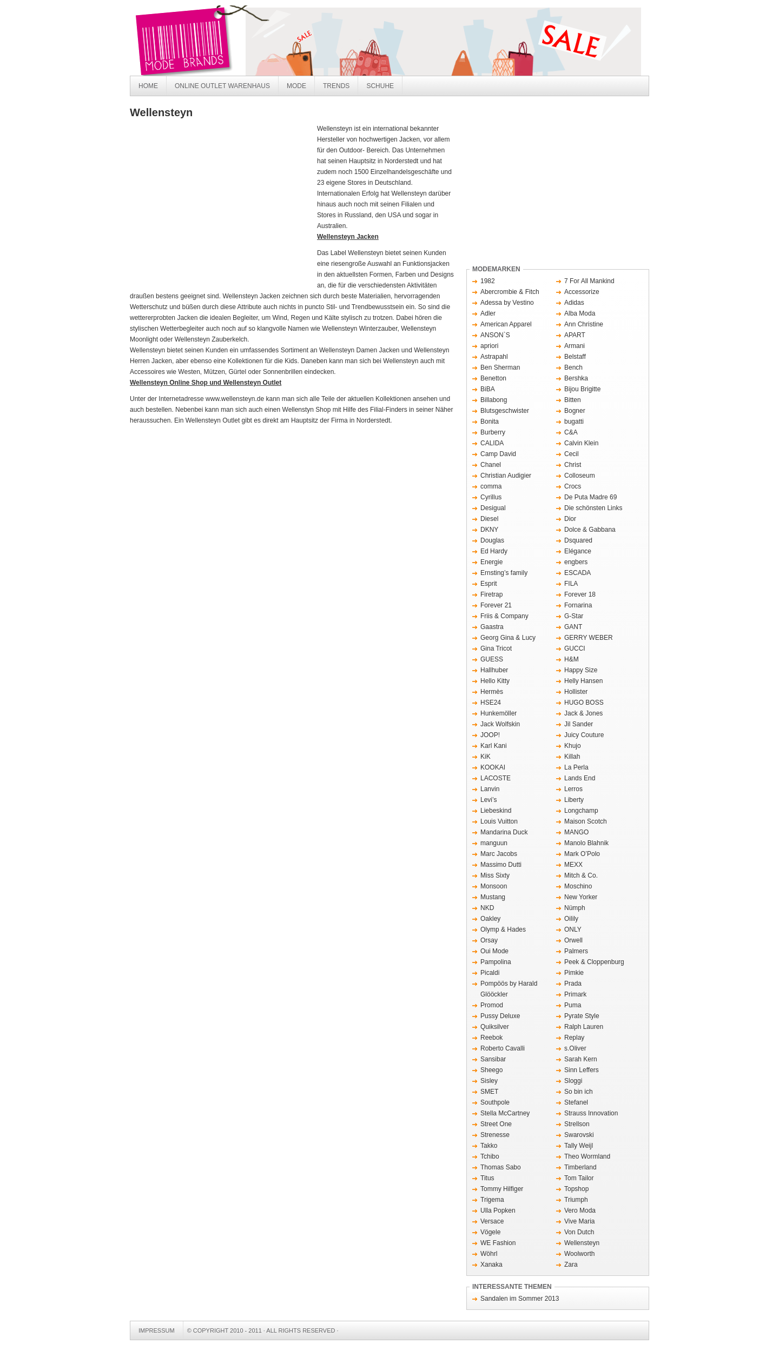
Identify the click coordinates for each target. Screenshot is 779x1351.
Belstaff (575, 356)
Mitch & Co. (581, 875)
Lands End (579, 778)
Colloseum (579, 475)
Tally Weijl (578, 1145)
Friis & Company (504, 616)
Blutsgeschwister (504, 410)
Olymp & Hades (503, 929)
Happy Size (580, 670)
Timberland (580, 1167)
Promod (491, 1005)
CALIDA (492, 443)
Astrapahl (494, 356)
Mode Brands (292, 40)
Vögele (490, 1232)
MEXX (573, 864)
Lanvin (489, 789)
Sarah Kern (580, 1059)
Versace (492, 1221)
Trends (336, 86)
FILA (571, 583)
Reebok (491, 1037)
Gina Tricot (496, 648)
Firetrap (491, 594)
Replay (574, 1037)
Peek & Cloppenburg (594, 962)
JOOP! (490, 735)
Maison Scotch (585, 821)
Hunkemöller (498, 713)
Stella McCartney (505, 1113)
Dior (570, 519)
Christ (572, 465)
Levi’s (488, 800)
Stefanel (576, 1102)
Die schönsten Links (593, 508)
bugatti (574, 421)
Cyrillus (490, 497)
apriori (489, 346)
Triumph (576, 1199)
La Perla (576, 767)
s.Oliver (575, 1048)
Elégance (577, 551)
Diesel (489, 519)
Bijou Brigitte (582, 389)
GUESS (491, 659)
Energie (491, 562)
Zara (571, 1264)
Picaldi (489, 973)
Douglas (492, 540)
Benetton (493, 378)
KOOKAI (492, 767)
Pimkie (574, 973)
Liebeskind (495, 810)
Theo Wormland (587, 1156)
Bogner (574, 410)
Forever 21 (496, 605)
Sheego (491, 1070)
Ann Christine (583, 324)
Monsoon (493, 886)
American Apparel (506, 324)
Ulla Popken (498, 1210)
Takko (488, 1145)
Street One (496, 1124)
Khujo (572, 746)
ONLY (573, 929)
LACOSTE (495, 778)
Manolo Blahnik (586, 843)
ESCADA (577, 573)
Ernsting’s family (503, 573)
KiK (485, 756)
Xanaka (491, 1264)
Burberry (492, 432)
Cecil (571, 454)
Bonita (489, 421)
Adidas (574, 302)
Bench (573, 367)
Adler (488, 313)
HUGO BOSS (584, 702)
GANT (573, 627)
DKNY (489, 529)
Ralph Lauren (583, 1027)
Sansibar (493, 1059)
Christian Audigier (505, 475)
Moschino (578, 886)
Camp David (498, 454)
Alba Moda (579, 313)
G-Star (573, 616)
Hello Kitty (495, 681)
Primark (575, 994)
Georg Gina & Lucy (508, 637)
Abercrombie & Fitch (509, 292)
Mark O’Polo (582, 854)
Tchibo (489, 1156)
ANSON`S (495, 335)
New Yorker (580, 897)
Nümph (574, 908)
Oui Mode (494, 951)
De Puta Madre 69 (590, 497)
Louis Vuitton (499, 821)
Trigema (492, 1199)
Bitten (572, 400)
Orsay (489, 940)
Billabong (493, 400)
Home (148, 86)
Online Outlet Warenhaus (222, 86)
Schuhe (380, 86)
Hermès (491, 691)
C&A (571, 432)
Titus (487, 1178)
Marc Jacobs (498, 854)
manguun (493, 843)
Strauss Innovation (591, 1113)
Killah (572, 756)
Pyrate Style (581, 1016)
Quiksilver (494, 1027)
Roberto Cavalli (502, 1048)
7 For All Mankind (589, 281)
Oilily (571, 918)
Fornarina (578, 605)
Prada (573, 983)
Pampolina (495, 962)
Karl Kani (493, 746)
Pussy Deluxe (500, 1016)
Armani (574, 346)
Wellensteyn (581, 1243)
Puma (572, 1005)
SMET (489, 1091)
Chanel (490, 465)
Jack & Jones (583, 713)
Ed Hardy (493, 551)
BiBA (487, 389)
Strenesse (495, 1135)
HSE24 (490, 702)
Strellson (577, 1124)
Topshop (576, 1189)
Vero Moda (580, 1210)
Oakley (490, 918)
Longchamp (581, 810)
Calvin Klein (581, 443)
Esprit (488, 583)
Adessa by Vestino (507, 302)
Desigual (493, 508)
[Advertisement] (221, 204)
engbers (575, 562)
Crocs (572, 486)
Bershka (576, 378)
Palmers (576, 951)
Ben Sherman (500, 367)
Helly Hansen (583, 681)
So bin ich (578, 1091)
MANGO (576, 832)
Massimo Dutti (500, 864)
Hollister (575, 691)
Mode (296, 86)
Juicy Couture (584, 735)
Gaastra (492, 627)
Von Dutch (579, 1232)
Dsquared (578, 540)
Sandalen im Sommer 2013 (519, 1298)
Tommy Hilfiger (501, 1189)
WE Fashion (498, 1243)
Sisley (489, 1081)
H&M (571, 659)
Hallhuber (494, 670)
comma (490, 486)
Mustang (492, 897)
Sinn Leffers (581, 1070)
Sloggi (573, 1081)
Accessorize (581, 292)
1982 (487, 281)
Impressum (156, 1330)
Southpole (495, 1102)
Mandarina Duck (503, 832)
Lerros (573, 789)
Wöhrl (488, 1254)
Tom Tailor (578, 1178)
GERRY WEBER (588, 637)
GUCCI (574, 648)
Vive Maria (579, 1221)
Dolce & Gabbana (590, 529)
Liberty (574, 800)
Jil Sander (578, 724)
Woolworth (579, 1254)
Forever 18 (580, 594)
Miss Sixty (495, 875)
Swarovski (579, 1135)
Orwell (573, 940)
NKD (487, 908)
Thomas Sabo (500, 1167)
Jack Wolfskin (500, 724)
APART (574, 335)
